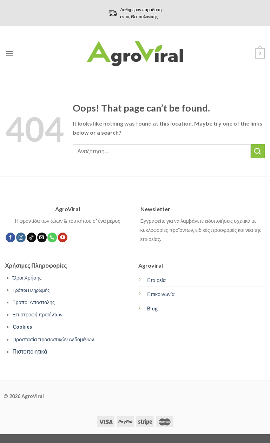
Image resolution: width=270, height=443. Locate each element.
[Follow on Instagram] (21, 237)
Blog (152, 308)
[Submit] (258, 151)
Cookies (22, 327)
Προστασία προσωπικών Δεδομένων (53, 339)
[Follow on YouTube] (62, 237)
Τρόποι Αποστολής (34, 302)
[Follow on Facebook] (10, 237)
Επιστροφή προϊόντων (37, 314)
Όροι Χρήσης (27, 278)
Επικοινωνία (160, 294)
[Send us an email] (42, 237)
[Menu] (9, 53)
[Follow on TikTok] (31, 237)
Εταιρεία (156, 280)
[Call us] (52, 237)
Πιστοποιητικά (30, 351)
